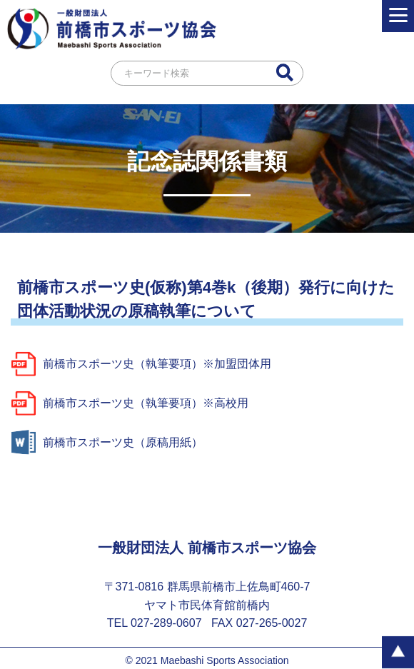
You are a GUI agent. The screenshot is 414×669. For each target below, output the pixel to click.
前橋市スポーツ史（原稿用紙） (107, 442)
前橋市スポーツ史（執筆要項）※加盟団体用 (141, 363)
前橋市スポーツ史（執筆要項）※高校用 (129, 403)
